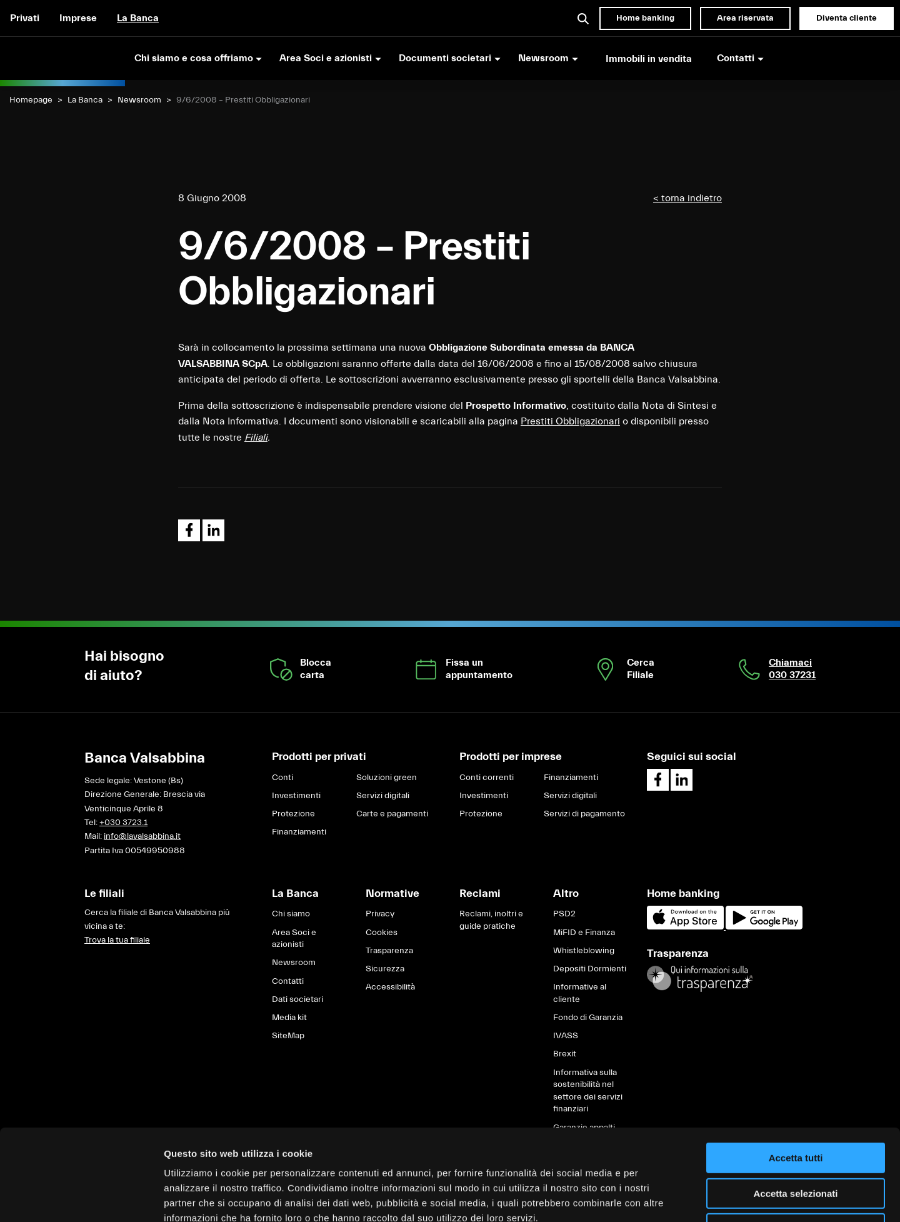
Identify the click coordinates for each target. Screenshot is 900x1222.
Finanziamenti (299, 832)
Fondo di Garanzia (587, 1018)
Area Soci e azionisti (294, 939)
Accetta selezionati (795, 1108)
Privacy (380, 914)
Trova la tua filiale (117, 940)
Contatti (288, 981)
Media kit (289, 1018)
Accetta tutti (796, 1072)
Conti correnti (486, 778)
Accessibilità (390, 987)
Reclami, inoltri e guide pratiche (491, 920)
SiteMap (288, 1036)
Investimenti (296, 796)
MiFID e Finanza (584, 933)
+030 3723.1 (123, 823)
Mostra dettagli (657, 1197)
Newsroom (139, 100)
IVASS (565, 1036)
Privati (24, 18)
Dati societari (297, 999)
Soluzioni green (386, 778)
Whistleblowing (583, 951)
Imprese (78, 18)
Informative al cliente (579, 993)
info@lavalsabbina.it (142, 836)
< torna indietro (687, 198)
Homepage (30, 100)
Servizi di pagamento (584, 814)
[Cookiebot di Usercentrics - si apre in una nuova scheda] (81, 1197)
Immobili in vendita (649, 58)
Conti (282, 778)
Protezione (293, 814)
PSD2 (564, 914)
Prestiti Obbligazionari (570, 421)
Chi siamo (291, 914)
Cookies (382, 933)
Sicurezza (385, 969)
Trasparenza (389, 951)
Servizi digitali (382, 796)
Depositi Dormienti (589, 969)
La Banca (138, 18)
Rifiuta (796, 1143)
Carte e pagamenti (392, 814)
